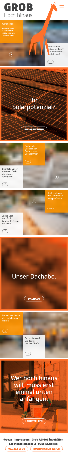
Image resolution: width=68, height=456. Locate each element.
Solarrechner (34, 129)
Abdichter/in (8, 31)
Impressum (22, 439)
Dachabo (34, 298)
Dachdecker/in (8, 28)
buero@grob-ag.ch (46, 448)
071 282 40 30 (16, 448)
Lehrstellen (34, 421)
